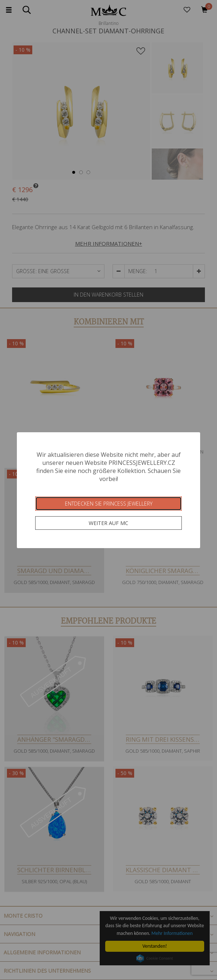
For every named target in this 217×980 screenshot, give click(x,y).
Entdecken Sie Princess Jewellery (108, 503)
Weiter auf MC (108, 523)
